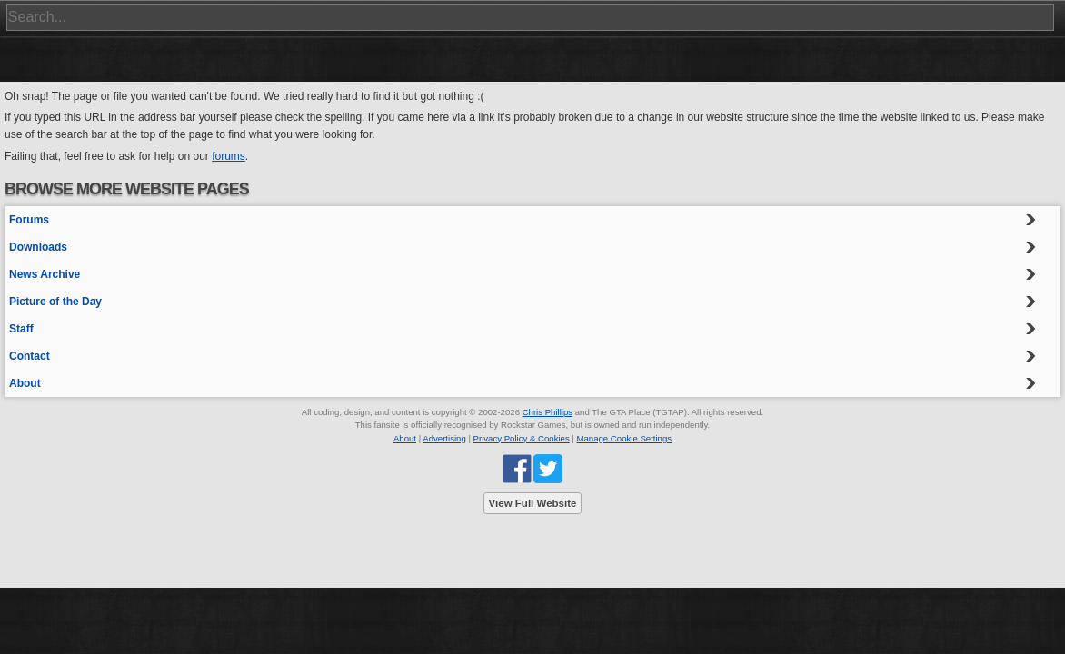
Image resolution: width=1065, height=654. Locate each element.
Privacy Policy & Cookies (521, 438)
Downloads (38, 247)
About (25, 383)
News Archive (44, 274)
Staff (21, 328)
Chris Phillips (547, 412)
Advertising (444, 438)
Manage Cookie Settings (624, 438)
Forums (29, 219)
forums (228, 156)
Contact (29, 356)
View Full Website (533, 503)
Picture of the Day (55, 301)
